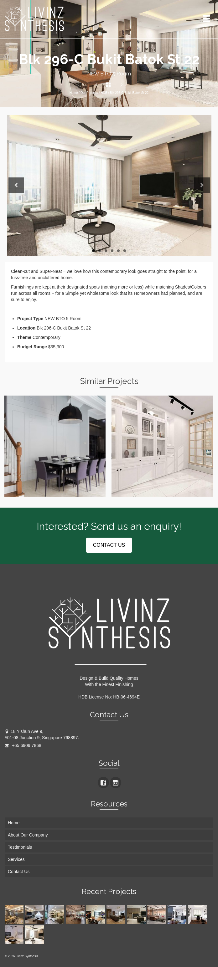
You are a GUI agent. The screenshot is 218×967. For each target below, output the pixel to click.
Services (16, 859)
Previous (16, 185)
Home (74, 93)
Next (202, 185)
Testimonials (20, 847)
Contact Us (18, 871)
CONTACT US (109, 545)
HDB (104, 93)
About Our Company (28, 834)
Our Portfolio (89, 93)
